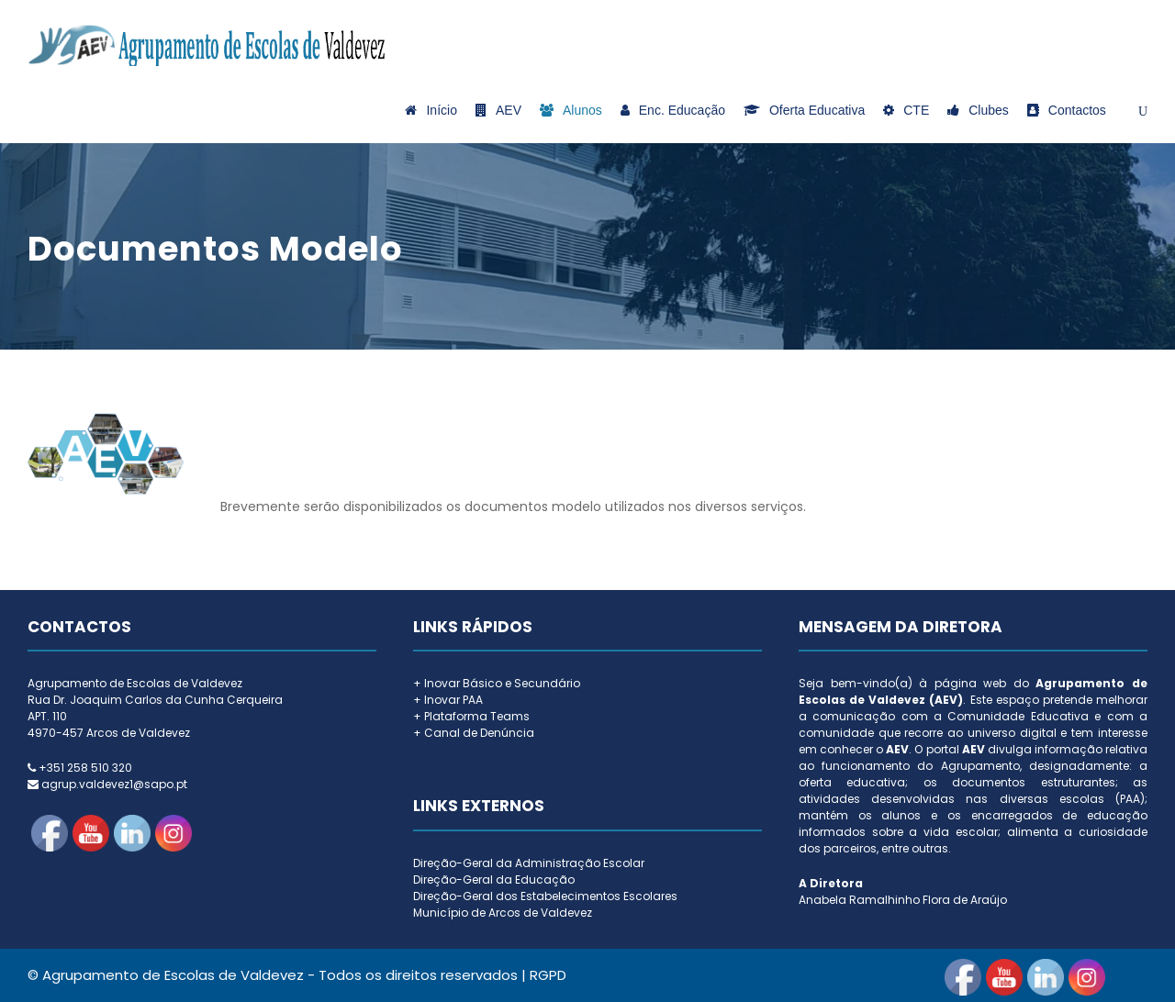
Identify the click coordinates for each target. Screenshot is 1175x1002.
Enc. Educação (673, 110)
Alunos (571, 110)
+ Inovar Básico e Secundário (496, 683)
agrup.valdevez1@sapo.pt (114, 784)
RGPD (548, 975)
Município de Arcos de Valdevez (502, 912)
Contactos (1066, 110)
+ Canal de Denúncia (473, 732)
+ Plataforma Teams (471, 716)
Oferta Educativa (804, 110)
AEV (498, 110)
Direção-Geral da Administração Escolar (528, 863)
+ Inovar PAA (448, 699)
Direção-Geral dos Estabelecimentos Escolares (545, 896)
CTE (906, 110)
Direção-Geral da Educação (494, 879)
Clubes (978, 110)
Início (430, 110)
